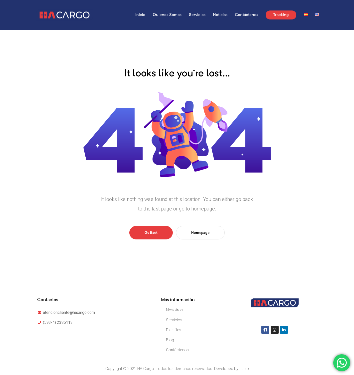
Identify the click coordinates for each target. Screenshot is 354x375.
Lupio (244, 368)
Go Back (151, 232)
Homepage (200, 233)
